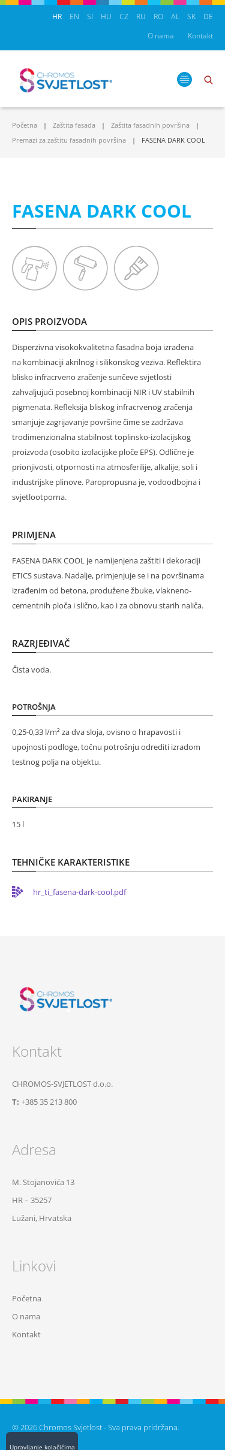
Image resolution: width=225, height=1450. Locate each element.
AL (175, 16)
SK (191, 16)
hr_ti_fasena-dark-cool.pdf (79, 892)
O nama (161, 36)
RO (158, 16)
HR (57, 16)
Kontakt (200, 36)
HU (106, 16)
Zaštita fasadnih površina (150, 124)
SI (90, 16)
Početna (24, 124)
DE (208, 16)
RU (141, 16)
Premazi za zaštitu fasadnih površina (69, 139)
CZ (123, 16)
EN (74, 16)
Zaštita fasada (74, 124)
